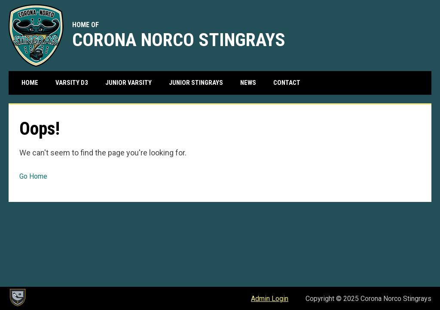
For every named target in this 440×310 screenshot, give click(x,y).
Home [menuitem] (29, 83)
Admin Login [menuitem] (269, 298)
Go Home (33, 176)
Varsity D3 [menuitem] (71, 83)
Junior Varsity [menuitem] (128, 83)
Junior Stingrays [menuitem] (196, 83)
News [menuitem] (248, 83)
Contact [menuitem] (286, 83)
